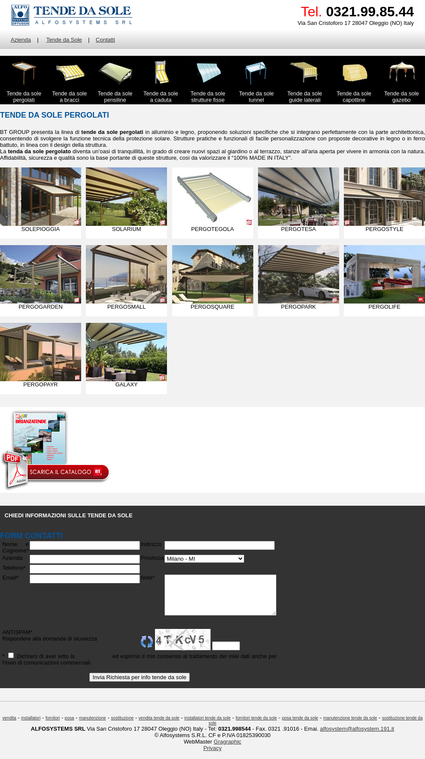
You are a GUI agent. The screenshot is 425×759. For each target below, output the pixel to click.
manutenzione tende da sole (350, 725)
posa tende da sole (300, 725)
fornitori (53, 725)
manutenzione (92, 725)
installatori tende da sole (208, 725)
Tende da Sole (64, 39)
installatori (30, 725)
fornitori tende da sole (256, 725)
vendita (9, 725)
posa (69, 725)
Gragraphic (227, 749)
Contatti (105, 39)
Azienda (21, 39)
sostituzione (122, 725)
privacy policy (90, 664)
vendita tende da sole (159, 725)
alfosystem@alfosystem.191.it (357, 736)
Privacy (212, 756)
